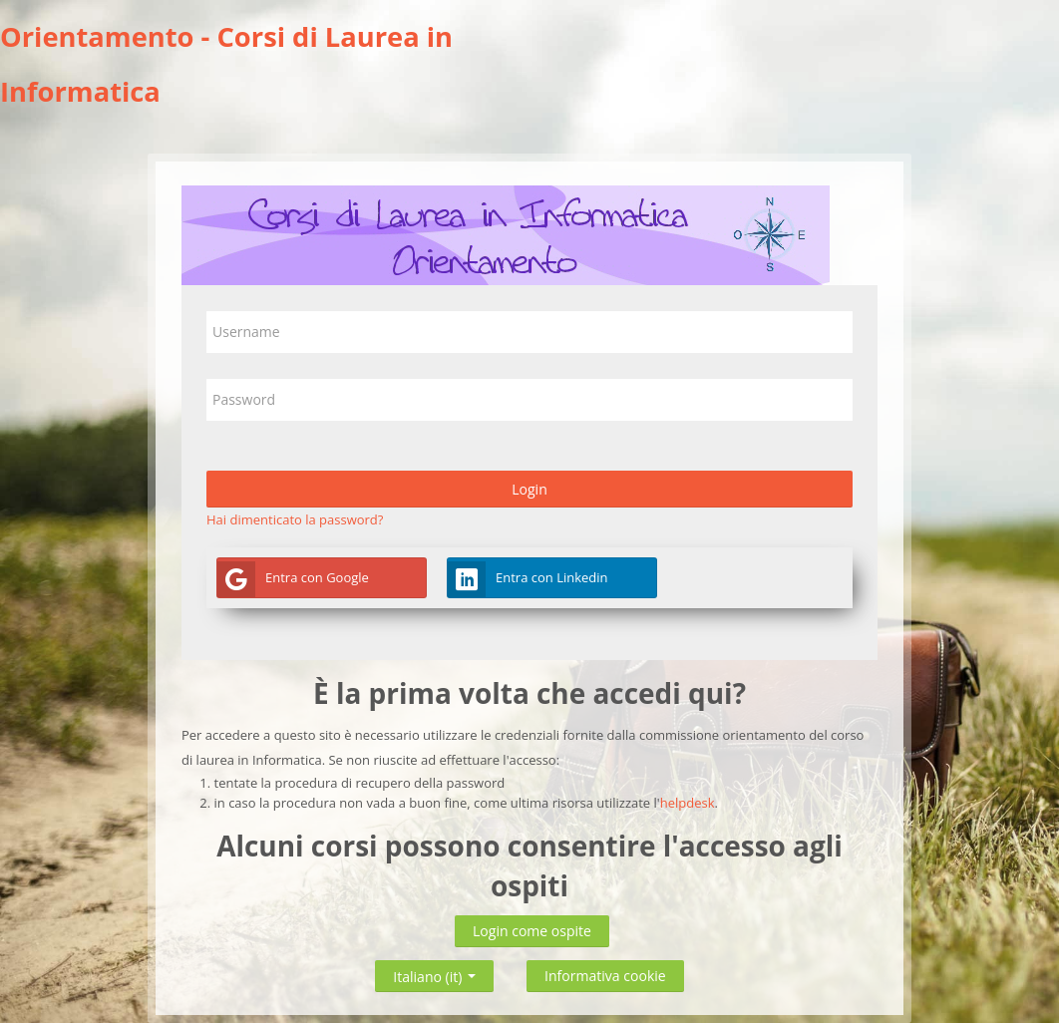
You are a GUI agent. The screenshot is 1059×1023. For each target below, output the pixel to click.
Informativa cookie (605, 975)
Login (529, 489)
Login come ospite (532, 930)
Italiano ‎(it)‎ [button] (434, 972)
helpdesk (687, 803)
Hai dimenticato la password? (294, 519)
